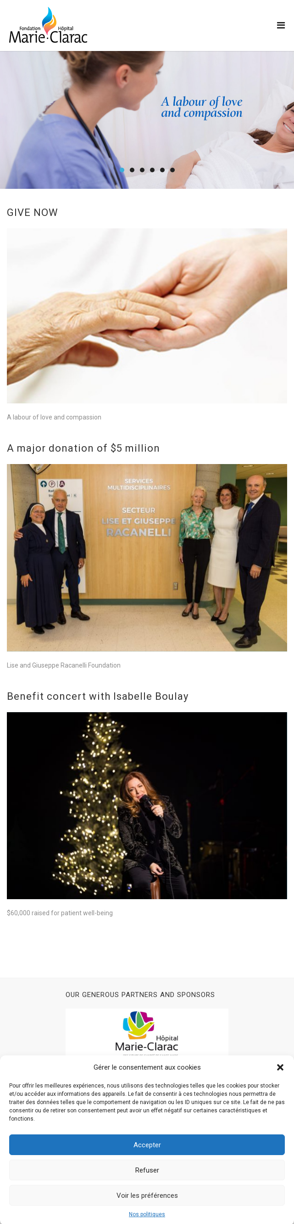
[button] (280, 1076)
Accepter (147, 1154)
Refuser (147, 1179)
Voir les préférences (147, 1204)
